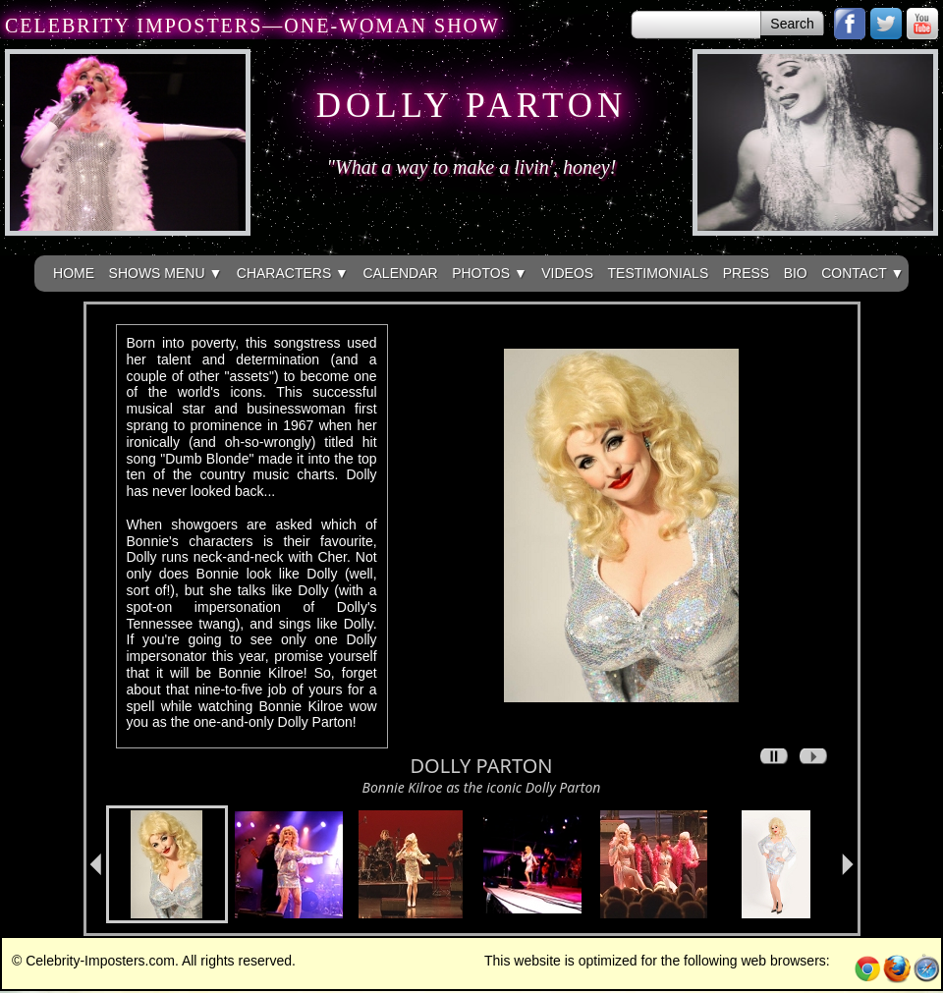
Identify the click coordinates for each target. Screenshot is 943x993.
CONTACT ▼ (862, 273)
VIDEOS (567, 273)
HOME (73, 273)
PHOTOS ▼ (489, 273)
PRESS (746, 273)
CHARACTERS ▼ (293, 273)
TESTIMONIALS (658, 273)
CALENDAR (399, 273)
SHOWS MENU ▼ (166, 273)
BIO (795, 273)
